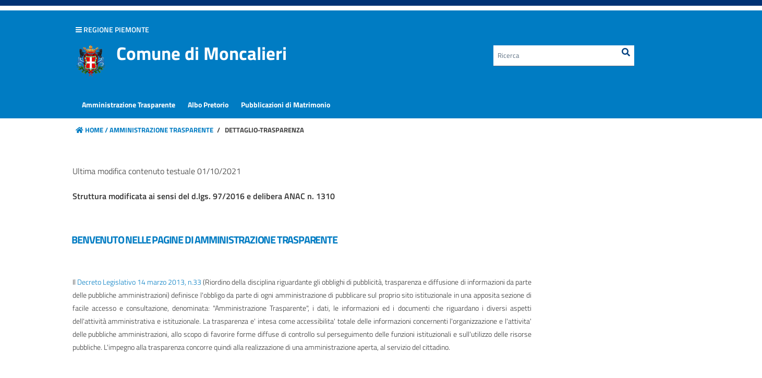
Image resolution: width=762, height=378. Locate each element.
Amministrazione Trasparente (160, 130)
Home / (92, 130)
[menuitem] (129, 104)
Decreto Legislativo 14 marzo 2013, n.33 (139, 281)
